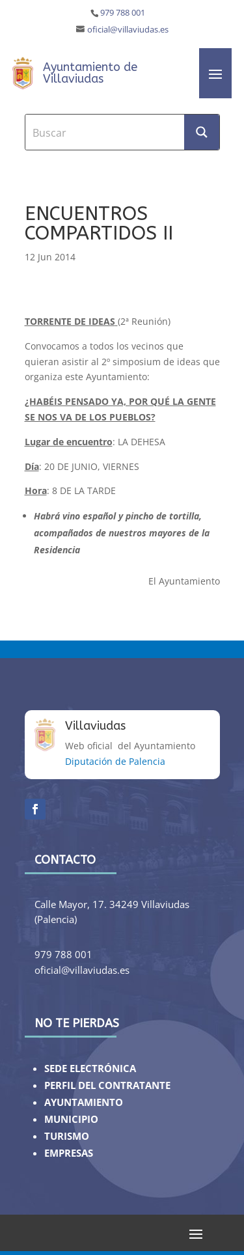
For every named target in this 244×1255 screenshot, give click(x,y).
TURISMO (66, 1136)
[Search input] (105, 132)
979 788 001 (122, 12)
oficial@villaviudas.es (128, 29)
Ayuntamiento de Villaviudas (90, 73)
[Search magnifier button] (201, 132)
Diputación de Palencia (115, 761)
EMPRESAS (68, 1153)
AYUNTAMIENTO (83, 1102)
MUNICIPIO (71, 1119)
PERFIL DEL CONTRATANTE (107, 1085)
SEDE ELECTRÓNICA (90, 1068)
